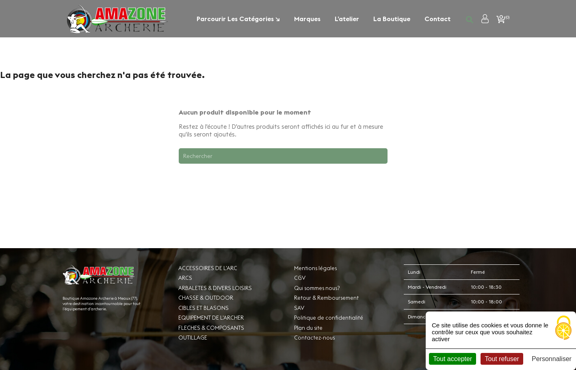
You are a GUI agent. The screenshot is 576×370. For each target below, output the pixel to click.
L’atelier (347, 19)
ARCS (185, 278)
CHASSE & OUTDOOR (205, 297)
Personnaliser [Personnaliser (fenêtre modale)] (552, 358)
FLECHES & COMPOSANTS (211, 328)
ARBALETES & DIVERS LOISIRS (215, 288)
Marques (307, 19)
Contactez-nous (314, 337)
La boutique (391, 19)
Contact (437, 19)
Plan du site (308, 328)
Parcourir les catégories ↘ (238, 19)
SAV (299, 308)
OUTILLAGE (192, 337)
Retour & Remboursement (326, 297)
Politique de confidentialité (328, 317)
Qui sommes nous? (317, 288)
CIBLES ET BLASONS (203, 308)
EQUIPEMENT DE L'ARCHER (211, 317)
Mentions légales (315, 268)
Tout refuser (502, 358)
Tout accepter (452, 358)
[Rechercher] (283, 156)
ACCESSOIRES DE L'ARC (207, 268)
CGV (299, 278)
